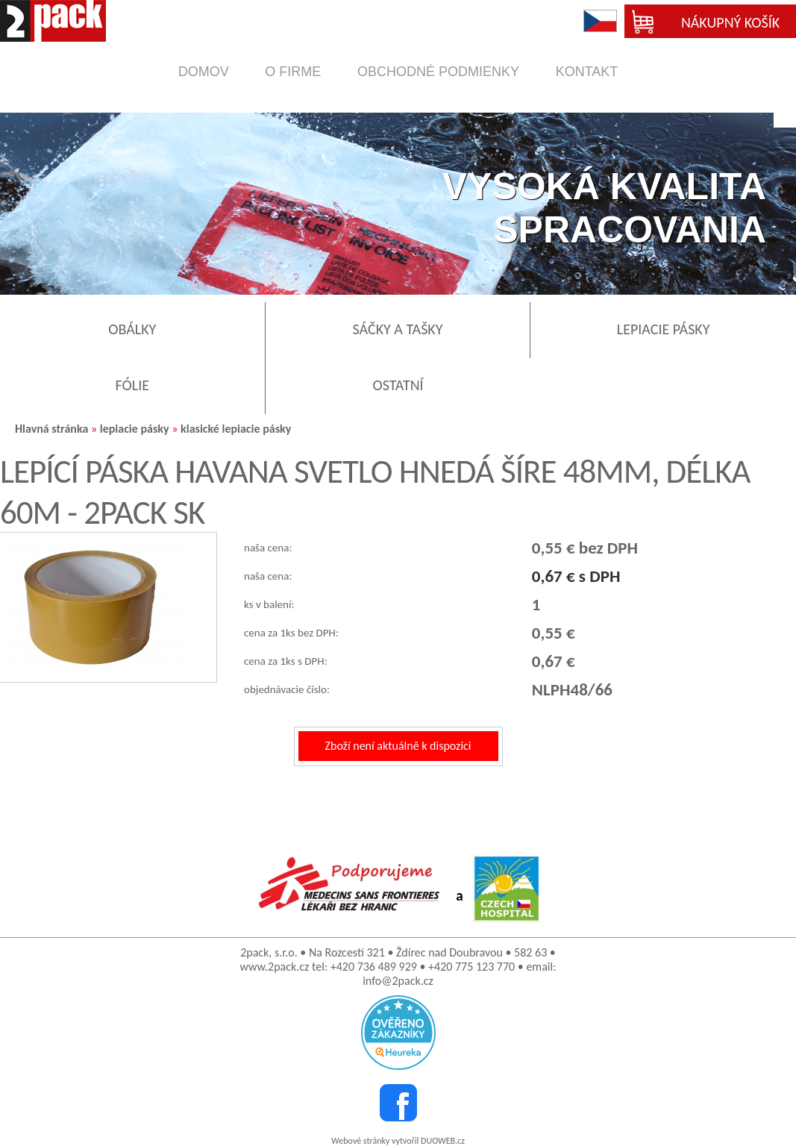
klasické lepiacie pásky (236, 429)
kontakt (587, 71)
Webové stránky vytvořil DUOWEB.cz (398, 1141)
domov (203, 71)
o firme (293, 71)
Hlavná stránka (51, 429)
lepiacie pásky (134, 429)
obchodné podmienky (438, 71)
